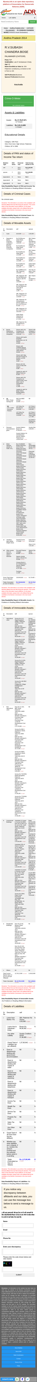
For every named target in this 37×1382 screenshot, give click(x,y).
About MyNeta (18, 1348)
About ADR (18, 1351)
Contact (18, 1358)
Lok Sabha (12, 18)
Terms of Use (18, 1362)
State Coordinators (18, 1355)
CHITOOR (30, 28)
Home (4, 18)
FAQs (18, 1366)
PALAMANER (10, 30)
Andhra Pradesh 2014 (17, 28)
